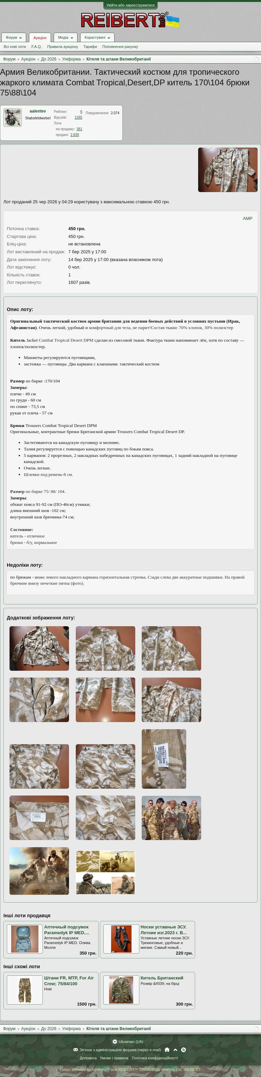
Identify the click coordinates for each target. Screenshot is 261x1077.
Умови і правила (114, 1058)
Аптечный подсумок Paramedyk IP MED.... (66, 929)
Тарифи (90, 47)
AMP (248, 218)
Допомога (88, 1058)
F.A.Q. (36, 47)
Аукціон (39, 38)
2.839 (74, 135)
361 (79, 129)
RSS (183, 1049)
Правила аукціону (62, 47)
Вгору (175, 1049)
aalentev (38, 111)
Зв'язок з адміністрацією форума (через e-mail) (120, 1050)
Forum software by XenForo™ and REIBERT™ (130, 1069)
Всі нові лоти (15, 47)
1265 (78, 117)
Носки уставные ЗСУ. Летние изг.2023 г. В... (164, 929)
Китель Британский (162, 977)
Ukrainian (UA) (131, 1042)
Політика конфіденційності (155, 1058)
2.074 (115, 113)
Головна (167, 1049)
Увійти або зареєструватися (130, 5)
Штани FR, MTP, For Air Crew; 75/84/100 (69, 980)
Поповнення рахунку (120, 47)
